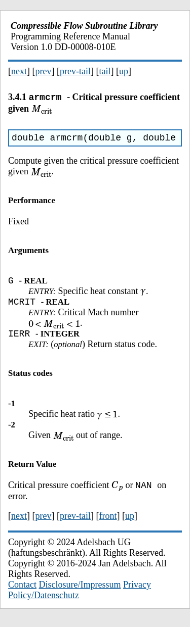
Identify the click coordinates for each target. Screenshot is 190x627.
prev (43, 71)
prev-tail (75, 71)
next (19, 71)
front (108, 524)
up (123, 71)
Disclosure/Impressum (80, 593)
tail (104, 71)
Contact (22, 593)
